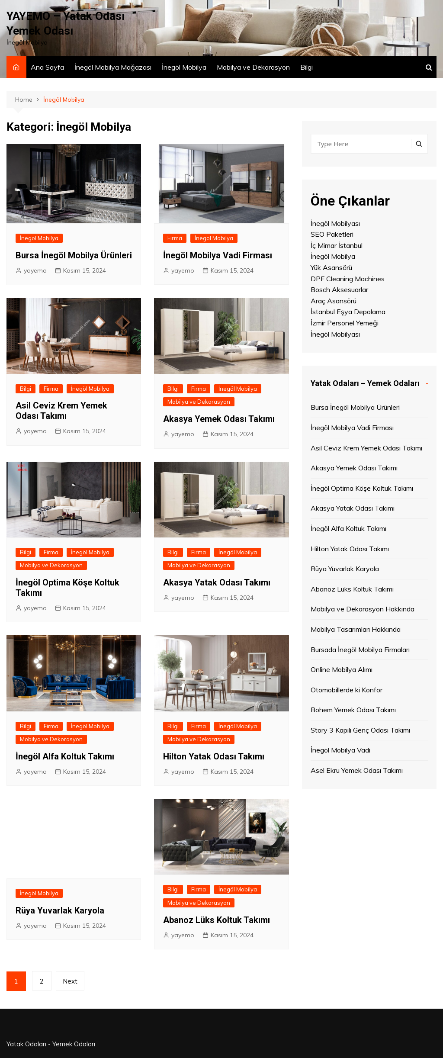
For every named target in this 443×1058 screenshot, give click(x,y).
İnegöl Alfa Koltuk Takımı (65, 756)
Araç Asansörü (333, 300)
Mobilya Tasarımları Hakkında (356, 629)
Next (71, 981)
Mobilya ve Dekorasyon (253, 67)
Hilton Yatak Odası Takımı (213, 756)
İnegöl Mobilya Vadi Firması (217, 255)
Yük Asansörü (331, 267)
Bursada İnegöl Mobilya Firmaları (360, 649)
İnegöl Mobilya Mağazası (112, 67)
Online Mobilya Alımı (341, 669)
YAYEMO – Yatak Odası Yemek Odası (70, 23)
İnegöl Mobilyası (335, 223)
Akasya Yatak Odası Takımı (216, 582)
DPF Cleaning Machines (348, 278)
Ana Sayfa (47, 67)
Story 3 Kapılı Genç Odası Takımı (360, 730)
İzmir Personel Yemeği (345, 322)
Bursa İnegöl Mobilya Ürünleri (74, 255)
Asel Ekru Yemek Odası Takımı (357, 770)
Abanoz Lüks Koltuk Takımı (216, 920)
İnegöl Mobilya (184, 67)
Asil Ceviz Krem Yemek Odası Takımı (61, 410)
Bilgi (306, 67)
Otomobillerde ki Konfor (346, 689)
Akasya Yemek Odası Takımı (219, 419)
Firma (174, 238)
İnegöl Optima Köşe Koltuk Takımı (362, 488)
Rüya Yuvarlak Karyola (60, 910)
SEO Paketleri (332, 234)
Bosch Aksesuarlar (339, 289)
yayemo (35, 270)
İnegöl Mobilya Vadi (340, 750)
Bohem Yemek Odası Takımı (353, 709)
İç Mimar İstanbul (337, 245)
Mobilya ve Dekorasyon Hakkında (362, 609)
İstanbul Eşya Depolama (348, 311)
